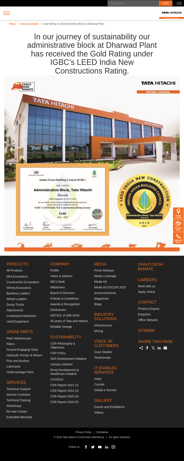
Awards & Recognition (65, 304)
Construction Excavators (22, 282)
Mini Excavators (17, 276)
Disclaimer (103, 432)
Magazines (101, 298)
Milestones (57, 287)
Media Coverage (105, 276)
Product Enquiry (149, 308)
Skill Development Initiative (68, 358)
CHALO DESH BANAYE (150, 266)
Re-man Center (16, 411)
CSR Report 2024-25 (64, 402)
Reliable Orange (61, 326)
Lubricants (13, 366)
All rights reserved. (119, 437)
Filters (10, 344)
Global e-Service (105, 390)
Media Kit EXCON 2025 (110, 287)
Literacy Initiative (61, 364)
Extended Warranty (19, 417)
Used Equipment (17, 321)
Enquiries (144, 314)
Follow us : (75, 446)
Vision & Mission (61, 276)
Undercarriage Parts (19, 372)
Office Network (148, 320)
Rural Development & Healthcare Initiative (64, 372)
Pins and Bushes (17, 361)
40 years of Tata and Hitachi (69, 321)
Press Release (104, 270)
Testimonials (102, 357)
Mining (98, 331)
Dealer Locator (178, 213)
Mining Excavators (18, 287)
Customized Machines (21, 316)
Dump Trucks (15, 304)
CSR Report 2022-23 (64, 390)
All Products (14, 270)
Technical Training (18, 400)
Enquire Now (178, 226)
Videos (98, 412)
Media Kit (100, 281)
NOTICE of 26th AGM (65, 315)
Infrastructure (103, 325)
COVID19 (56, 379)
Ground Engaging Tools (22, 349)
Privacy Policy (83, 432)
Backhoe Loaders (18, 293)
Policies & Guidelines (64, 298)
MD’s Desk (57, 281)
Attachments (14, 310)
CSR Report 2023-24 (64, 396)
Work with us (146, 286)
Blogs (98, 304)
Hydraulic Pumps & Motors (24, 355)
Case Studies (103, 352)
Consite (99, 384)
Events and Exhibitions (109, 407)
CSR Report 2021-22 (64, 385)
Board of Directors (62, 293)
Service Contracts (18, 394)
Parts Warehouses (18, 338)
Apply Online (146, 292)
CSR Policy (58, 353)
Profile (54, 270)
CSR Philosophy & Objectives (62, 345)
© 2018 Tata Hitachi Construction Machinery (79, 437)
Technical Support (18, 389)
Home (12, 23)
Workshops (14, 406)
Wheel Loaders (16, 299)
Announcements (29, 23)
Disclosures (58, 310)
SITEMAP (146, 330)
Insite (97, 379)
